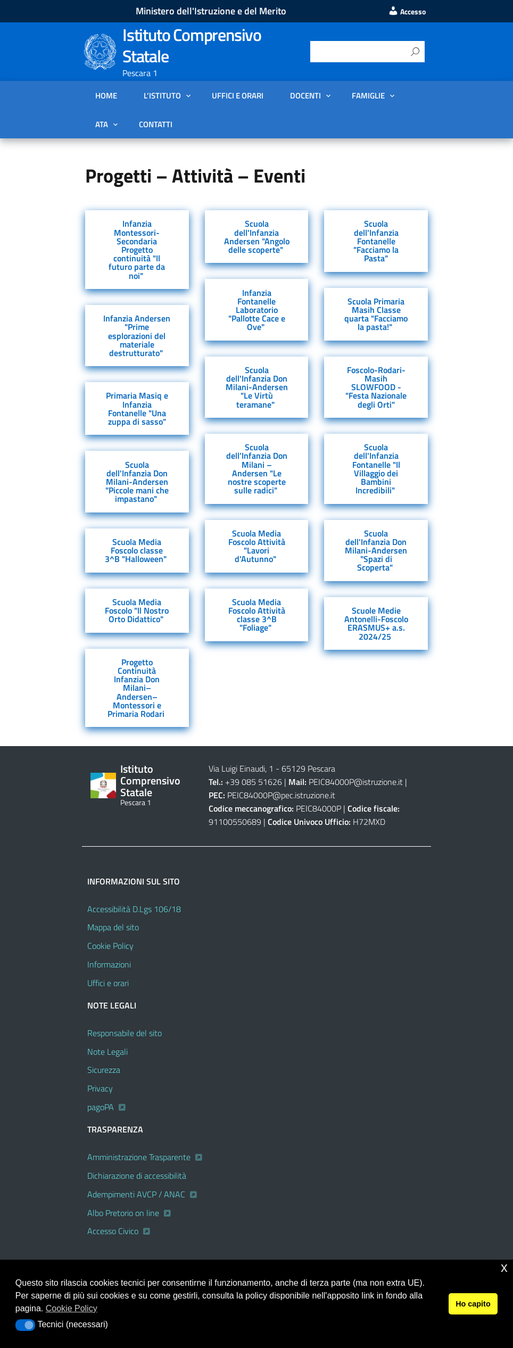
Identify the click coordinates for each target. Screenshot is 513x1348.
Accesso (407, 11)
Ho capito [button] (473, 1304)
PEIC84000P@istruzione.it (356, 781)
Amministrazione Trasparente (139, 1157)
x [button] (504, 1267)
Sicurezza (103, 1069)
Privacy (100, 1088)
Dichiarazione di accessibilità (136, 1175)
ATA (101, 124)
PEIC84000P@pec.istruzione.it (281, 795)
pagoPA (100, 1107)
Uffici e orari (237, 95)
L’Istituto (162, 95)
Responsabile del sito (124, 1033)
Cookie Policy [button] (71, 1308)
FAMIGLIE (368, 95)
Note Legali (107, 1051)
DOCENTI (305, 95)
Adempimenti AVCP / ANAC (136, 1194)
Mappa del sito (113, 927)
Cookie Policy (110, 945)
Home (106, 95)
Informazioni (109, 964)
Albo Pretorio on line (123, 1212)
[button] (25, 1325)
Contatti (155, 124)
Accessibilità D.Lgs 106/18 (134, 909)
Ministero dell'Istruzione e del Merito (211, 11)
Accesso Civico (112, 1231)
